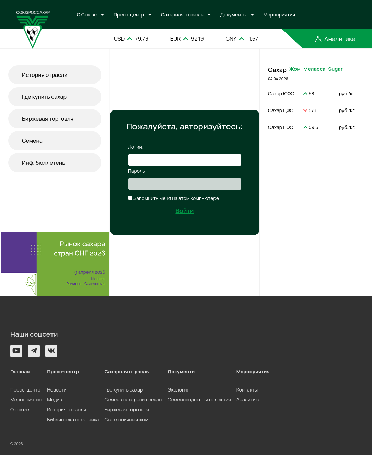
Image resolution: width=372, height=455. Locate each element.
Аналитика (248, 399)
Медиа (54, 399)
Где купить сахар (44, 97)
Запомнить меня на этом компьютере (175, 198)
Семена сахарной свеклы (133, 399)
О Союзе (87, 14)
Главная (20, 371)
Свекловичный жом (126, 419)
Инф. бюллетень (43, 162)
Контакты (247, 389)
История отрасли (44, 75)
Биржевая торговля (47, 118)
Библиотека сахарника (73, 419)
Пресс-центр (129, 14)
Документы (233, 14)
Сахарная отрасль (182, 14)
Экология (178, 389)
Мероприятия (279, 14)
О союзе (19, 409)
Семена (32, 140)
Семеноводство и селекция (199, 399)
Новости (56, 389)
